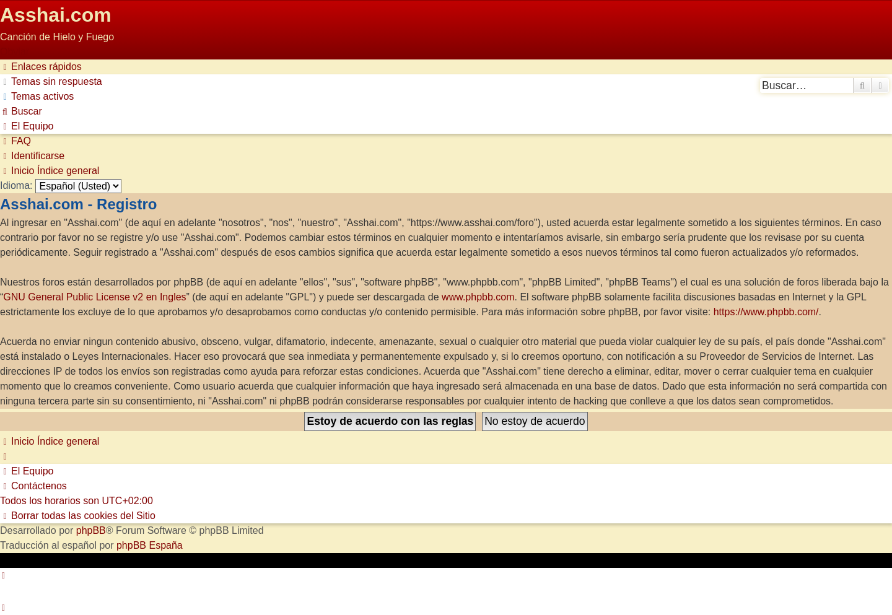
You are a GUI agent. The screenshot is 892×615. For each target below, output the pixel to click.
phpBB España (149, 545)
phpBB (91, 530)
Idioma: (16, 185)
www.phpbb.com (478, 297)
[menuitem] (51, 81)
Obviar (14, 51)
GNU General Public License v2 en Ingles (94, 297)
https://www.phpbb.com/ (766, 312)
